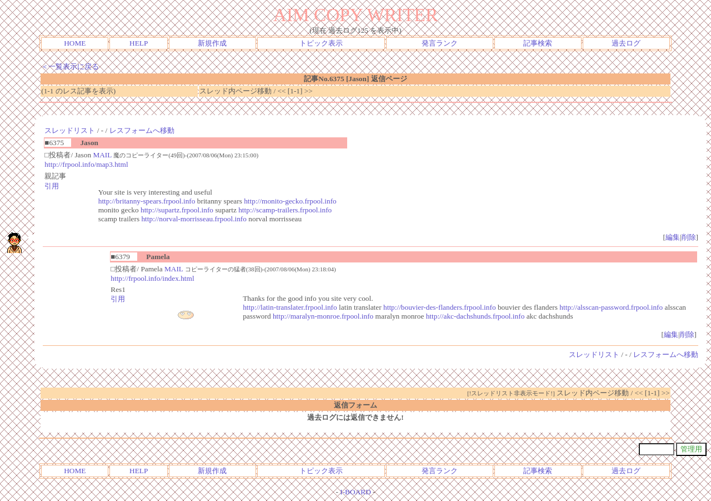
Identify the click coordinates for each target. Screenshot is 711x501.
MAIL (102, 155)
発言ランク (440, 43)
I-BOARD (355, 492)
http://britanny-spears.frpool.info (147, 201)
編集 (672, 237)
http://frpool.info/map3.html (86, 164)
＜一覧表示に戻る (70, 66)
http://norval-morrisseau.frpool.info (194, 219)
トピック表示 (321, 43)
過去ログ (626, 43)
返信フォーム (355, 405)
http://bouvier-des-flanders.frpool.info (439, 307)
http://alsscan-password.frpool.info (611, 307)
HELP (138, 43)
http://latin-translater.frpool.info (290, 307)
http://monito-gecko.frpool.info (290, 201)
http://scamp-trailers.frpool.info (285, 210)
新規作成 (212, 43)
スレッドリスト (69, 130)
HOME (75, 43)
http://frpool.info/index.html (152, 278)
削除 (689, 237)
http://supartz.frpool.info (177, 210)
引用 (51, 186)
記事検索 (537, 43)
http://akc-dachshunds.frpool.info (475, 316)
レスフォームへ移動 (141, 130)
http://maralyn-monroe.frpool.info (323, 316)
